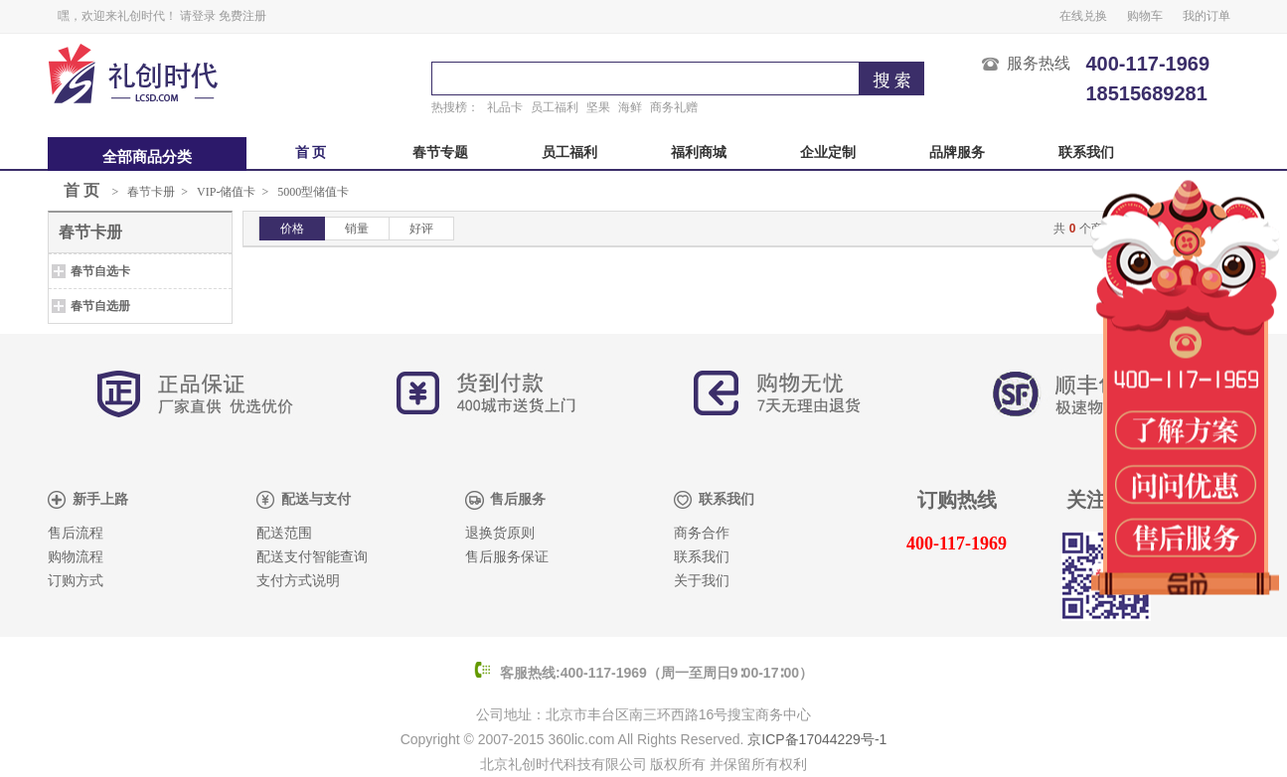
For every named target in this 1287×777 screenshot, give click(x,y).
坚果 (598, 107)
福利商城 (698, 152)
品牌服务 (957, 152)
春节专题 (440, 152)
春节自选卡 (100, 271)
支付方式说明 (298, 580)
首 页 (311, 152)
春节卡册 (151, 192)
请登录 (198, 16)
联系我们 (1086, 152)
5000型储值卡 (313, 192)
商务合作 (701, 533)
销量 (357, 228)
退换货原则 (500, 533)
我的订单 (1206, 16)
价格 (292, 228)
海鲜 (630, 107)
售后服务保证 (507, 556)
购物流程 (75, 556)
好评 (421, 228)
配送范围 (284, 533)
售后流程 (75, 533)
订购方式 (75, 580)
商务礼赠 (674, 107)
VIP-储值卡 (226, 192)
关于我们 (701, 580)
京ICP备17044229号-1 (816, 739)
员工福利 (554, 107)
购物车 (1145, 16)
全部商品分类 (147, 157)
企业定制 (828, 152)
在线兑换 (1083, 16)
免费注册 (242, 16)
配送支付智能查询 (312, 556)
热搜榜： (455, 107)
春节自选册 (100, 306)
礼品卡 (505, 107)
